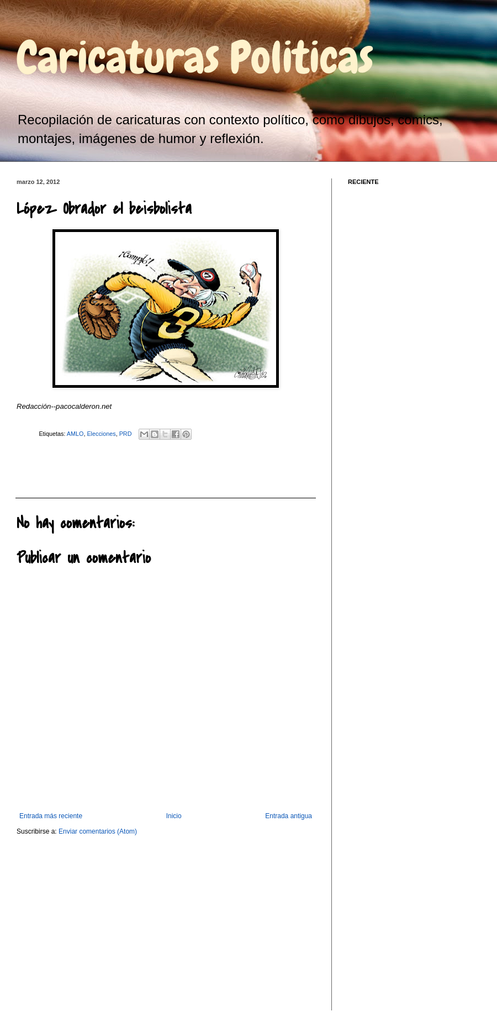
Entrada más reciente (50, 816)
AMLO (75, 433)
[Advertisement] (76, 467)
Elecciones (101, 433)
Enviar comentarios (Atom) (98, 831)
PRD (125, 433)
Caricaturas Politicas (195, 57)
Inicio (174, 816)
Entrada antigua (288, 816)
